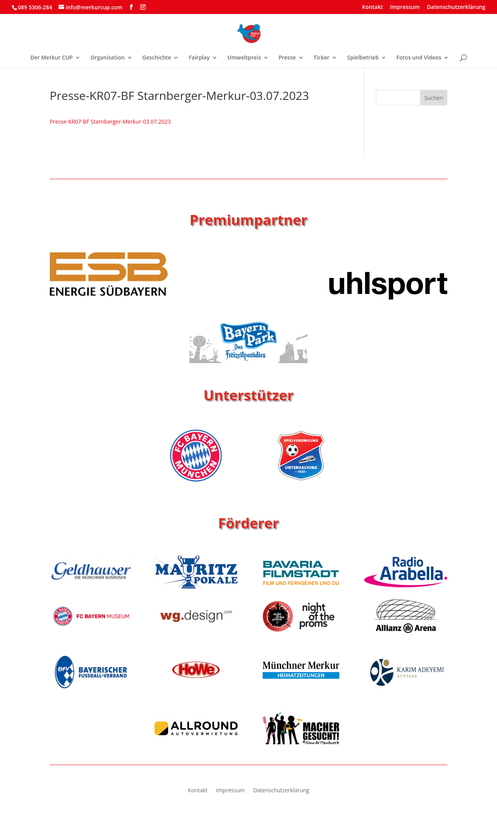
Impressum (405, 7)
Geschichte (156, 58)
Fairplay (199, 58)
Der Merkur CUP (51, 58)
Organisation (107, 58)
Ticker (321, 58)
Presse (286, 58)
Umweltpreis (244, 58)
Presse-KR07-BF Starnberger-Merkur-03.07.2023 (110, 121)
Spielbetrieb (363, 58)
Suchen (433, 97)
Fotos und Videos (418, 58)
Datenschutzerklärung (456, 7)
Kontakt (372, 7)
